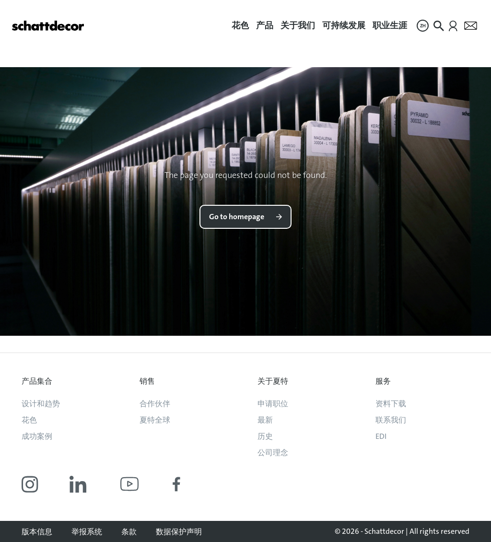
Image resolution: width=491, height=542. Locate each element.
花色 (240, 25)
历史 (265, 436)
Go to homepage (236, 217)
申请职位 (272, 404)
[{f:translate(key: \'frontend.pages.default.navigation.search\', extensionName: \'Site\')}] (438, 26)
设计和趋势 (41, 404)
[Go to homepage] (48, 26)
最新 (265, 420)
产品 (264, 25)
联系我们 (390, 420)
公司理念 (272, 453)
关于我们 (298, 25)
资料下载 (390, 404)
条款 (129, 532)
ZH (423, 26)
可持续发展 (343, 25)
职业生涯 (390, 25)
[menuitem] (240, 25)
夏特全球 (155, 420)
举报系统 (86, 532)
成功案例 (37, 436)
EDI (380, 436)
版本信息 (37, 532)
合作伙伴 (155, 404)
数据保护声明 (179, 532)
